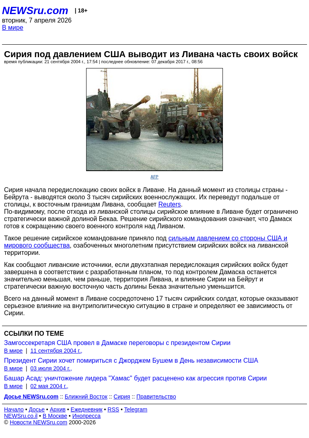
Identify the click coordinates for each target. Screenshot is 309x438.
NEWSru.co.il (20, 416)
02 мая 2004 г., (49, 386)
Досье (37, 409)
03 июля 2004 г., (51, 368)
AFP (154, 177)
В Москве (55, 416)
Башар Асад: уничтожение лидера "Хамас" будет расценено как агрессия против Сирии (135, 378)
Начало (14, 409)
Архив (58, 409)
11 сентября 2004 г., (56, 350)
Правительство (156, 396)
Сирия (121, 396)
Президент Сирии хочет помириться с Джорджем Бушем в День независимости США (131, 360)
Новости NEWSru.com (38, 422)
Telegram (136, 409)
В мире (12, 27)
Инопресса (86, 416)
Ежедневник (87, 409)
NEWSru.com (35, 10)
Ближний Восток (86, 396)
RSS (113, 409)
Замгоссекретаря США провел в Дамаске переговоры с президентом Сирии (117, 342)
